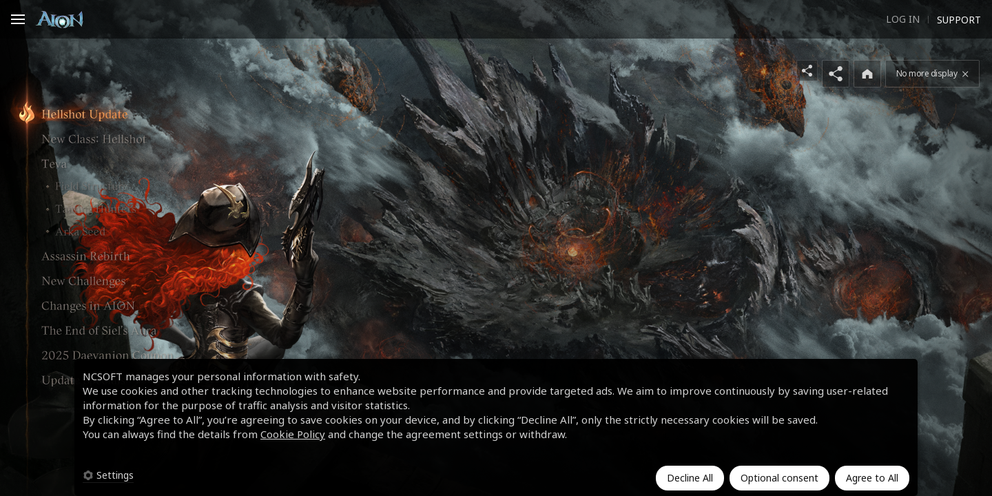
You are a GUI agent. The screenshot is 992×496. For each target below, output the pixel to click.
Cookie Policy (292, 434)
